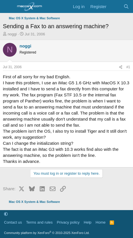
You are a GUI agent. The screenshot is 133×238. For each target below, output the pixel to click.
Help (88, 222)
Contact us (13, 222)
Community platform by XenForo (47, 233)
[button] (6, 214)
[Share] (120, 67)
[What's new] (114, 6)
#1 (128, 67)
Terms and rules (39, 222)
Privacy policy (68, 222)
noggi (12, 34)
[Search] (126, 6)
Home (101, 222)
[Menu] (8, 6)
